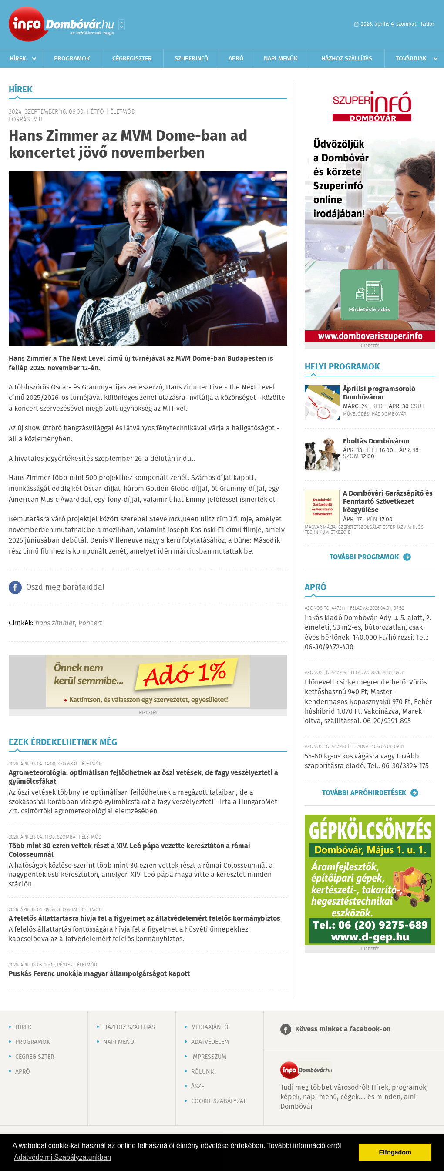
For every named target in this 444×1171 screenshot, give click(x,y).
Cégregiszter (132, 59)
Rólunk (202, 1072)
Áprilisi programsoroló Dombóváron (379, 393)
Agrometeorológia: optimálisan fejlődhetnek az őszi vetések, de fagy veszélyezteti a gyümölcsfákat (143, 777)
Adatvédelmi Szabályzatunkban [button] (62, 1157)
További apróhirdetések (364, 793)
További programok (364, 557)
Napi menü (118, 1042)
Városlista (121, 24)
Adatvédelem (210, 1042)
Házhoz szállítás (346, 59)
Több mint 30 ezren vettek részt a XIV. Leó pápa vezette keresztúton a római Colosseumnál (129, 850)
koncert (90, 623)
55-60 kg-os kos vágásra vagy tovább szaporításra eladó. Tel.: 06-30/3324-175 (367, 761)
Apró (236, 59)
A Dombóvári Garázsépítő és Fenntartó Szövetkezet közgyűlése (388, 502)
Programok (72, 59)
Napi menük (281, 59)
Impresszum (208, 1057)
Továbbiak (411, 59)
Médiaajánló (210, 1027)
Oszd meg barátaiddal (65, 587)
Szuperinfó (192, 59)
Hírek (18, 59)
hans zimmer (55, 623)
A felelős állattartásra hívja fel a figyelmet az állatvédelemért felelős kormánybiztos (144, 918)
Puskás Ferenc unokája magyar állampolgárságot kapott (99, 974)
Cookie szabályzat (218, 1101)
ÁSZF (197, 1086)
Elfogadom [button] (395, 1152)
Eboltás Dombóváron (376, 441)
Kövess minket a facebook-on (342, 1029)
